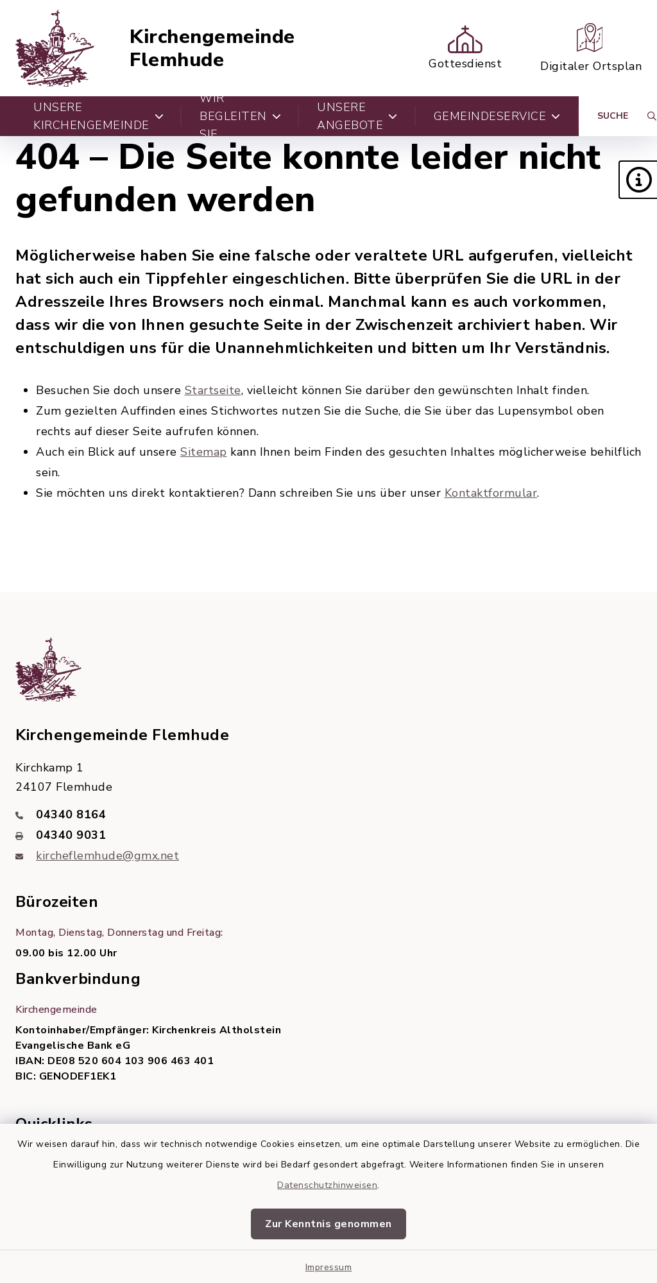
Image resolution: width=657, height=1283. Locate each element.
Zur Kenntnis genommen (328, 1224)
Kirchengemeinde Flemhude (212, 48)
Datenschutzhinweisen (327, 1185)
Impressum (328, 1267)
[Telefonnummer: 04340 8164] (328, 814)
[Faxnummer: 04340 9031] (328, 835)
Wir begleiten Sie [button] (240, 116)
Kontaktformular (491, 493)
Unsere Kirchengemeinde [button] (98, 116)
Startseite (213, 390)
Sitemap (203, 452)
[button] (638, 179)
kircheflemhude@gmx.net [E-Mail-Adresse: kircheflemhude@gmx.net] (107, 855)
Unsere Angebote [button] (357, 116)
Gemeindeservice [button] (497, 116)
